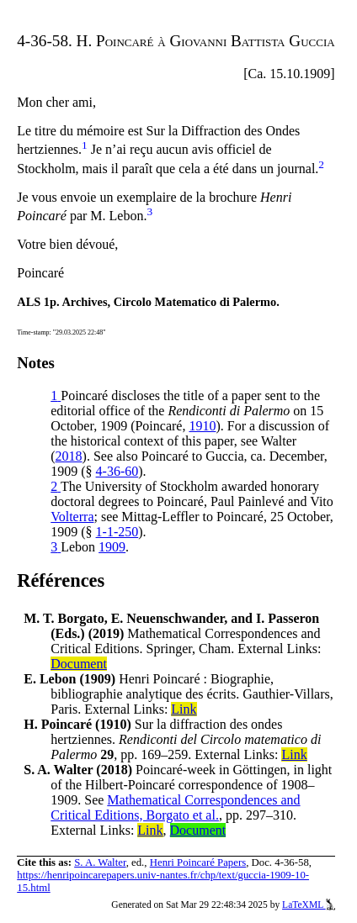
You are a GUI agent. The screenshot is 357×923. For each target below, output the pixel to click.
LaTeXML (308, 904)
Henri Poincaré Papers (198, 862)
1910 (202, 426)
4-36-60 (117, 471)
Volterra (72, 516)
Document (79, 664)
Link (183, 709)
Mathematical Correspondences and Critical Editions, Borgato (175, 807)
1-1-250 (117, 532)
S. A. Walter (100, 862)
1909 (112, 547)
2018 (69, 456)
